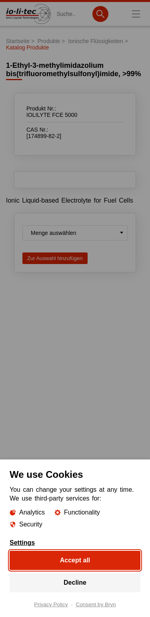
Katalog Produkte (27, 47)
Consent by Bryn (96, 604)
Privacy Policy (51, 604)
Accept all (75, 560)
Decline (75, 582)
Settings (22, 543)
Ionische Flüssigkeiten (95, 41)
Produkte (49, 41)
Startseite (18, 41)
